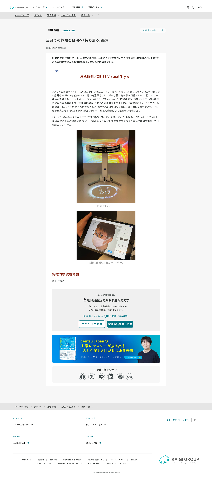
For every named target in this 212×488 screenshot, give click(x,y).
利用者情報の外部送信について (70, 463)
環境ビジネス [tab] (95, 7)
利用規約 (135, 460)
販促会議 (51, 15)
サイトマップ (123, 463)
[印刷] (120, 377)
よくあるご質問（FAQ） (94, 463)
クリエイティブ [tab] (59, 7)
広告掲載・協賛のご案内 (97, 460)
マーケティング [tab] (40, 7)
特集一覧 (85, 15)
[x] (92, 377)
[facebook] (82, 377)
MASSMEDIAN (21, 443)
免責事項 (54, 460)
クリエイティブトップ (96, 424)
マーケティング (22, 15)
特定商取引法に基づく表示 (73, 460)
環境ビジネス (93, 443)
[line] (101, 377)
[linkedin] (110, 377)
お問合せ (111, 463)
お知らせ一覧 (28, 460)
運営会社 (42, 460)
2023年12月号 (68, 15)
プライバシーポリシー (119, 460)
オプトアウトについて (45, 463)
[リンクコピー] (129, 377)
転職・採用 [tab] (78, 7)
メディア (38, 15)
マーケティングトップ (23, 424)
